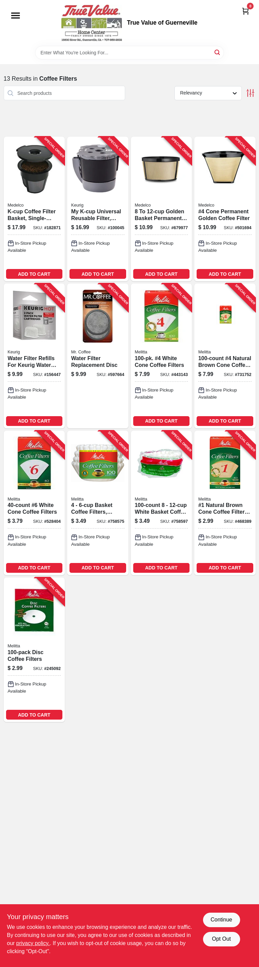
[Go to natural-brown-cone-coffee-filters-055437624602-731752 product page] (225, 356)
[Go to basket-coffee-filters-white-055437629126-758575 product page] (97, 503)
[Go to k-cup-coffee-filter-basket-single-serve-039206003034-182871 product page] (34, 209)
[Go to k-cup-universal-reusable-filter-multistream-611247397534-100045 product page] (97, 209)
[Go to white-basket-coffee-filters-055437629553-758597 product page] (161, 503)
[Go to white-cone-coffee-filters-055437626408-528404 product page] (34, 503)
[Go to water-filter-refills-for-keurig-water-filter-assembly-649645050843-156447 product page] (34, 356)
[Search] (218, 52)
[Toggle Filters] (250, 93)
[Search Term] (129, 52)
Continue (221, 919)
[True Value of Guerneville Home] (91, 23)
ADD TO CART (34, 274)
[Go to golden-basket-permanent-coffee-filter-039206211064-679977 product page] (161, 209)
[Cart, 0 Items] (245, 11)
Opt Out (221, 939)
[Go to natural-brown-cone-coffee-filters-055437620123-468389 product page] (225, 503)
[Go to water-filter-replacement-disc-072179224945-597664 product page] (97, 356)
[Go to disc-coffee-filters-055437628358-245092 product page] (34, 649)
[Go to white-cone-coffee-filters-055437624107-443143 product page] (161, 356)
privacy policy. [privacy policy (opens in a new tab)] (33, 943)
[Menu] (15, 15)
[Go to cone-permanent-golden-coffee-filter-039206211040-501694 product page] (225, 209)
